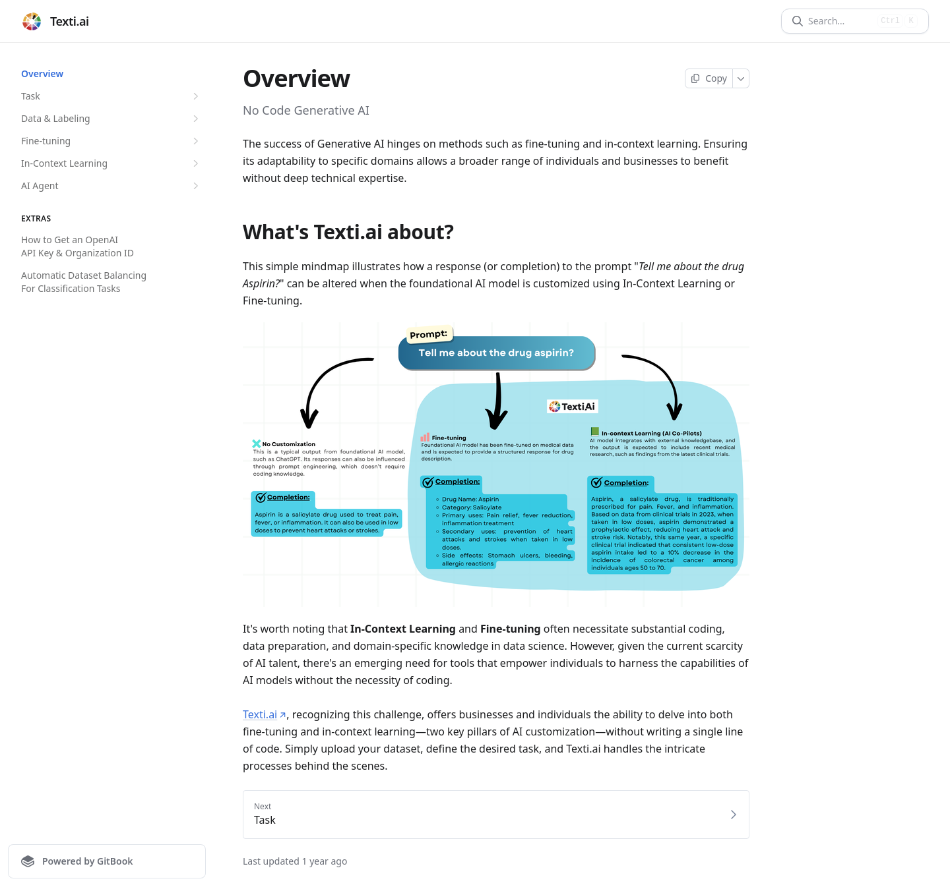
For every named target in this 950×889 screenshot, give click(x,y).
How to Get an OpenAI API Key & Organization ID (77, 246)
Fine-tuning (111, 141)
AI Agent (111, 185)
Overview (42, 73)
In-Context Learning (111, 163)
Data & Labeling (111, 118)
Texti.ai (264, 714)
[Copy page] (709, 78)
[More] (741, 78)
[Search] (840, 21)
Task (111, 96)
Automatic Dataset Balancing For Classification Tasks (83, 282)
